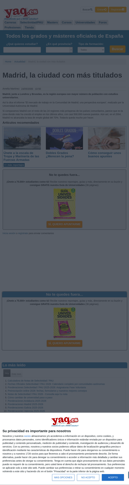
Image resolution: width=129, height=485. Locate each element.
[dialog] (64, 449)
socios (27, 436)
